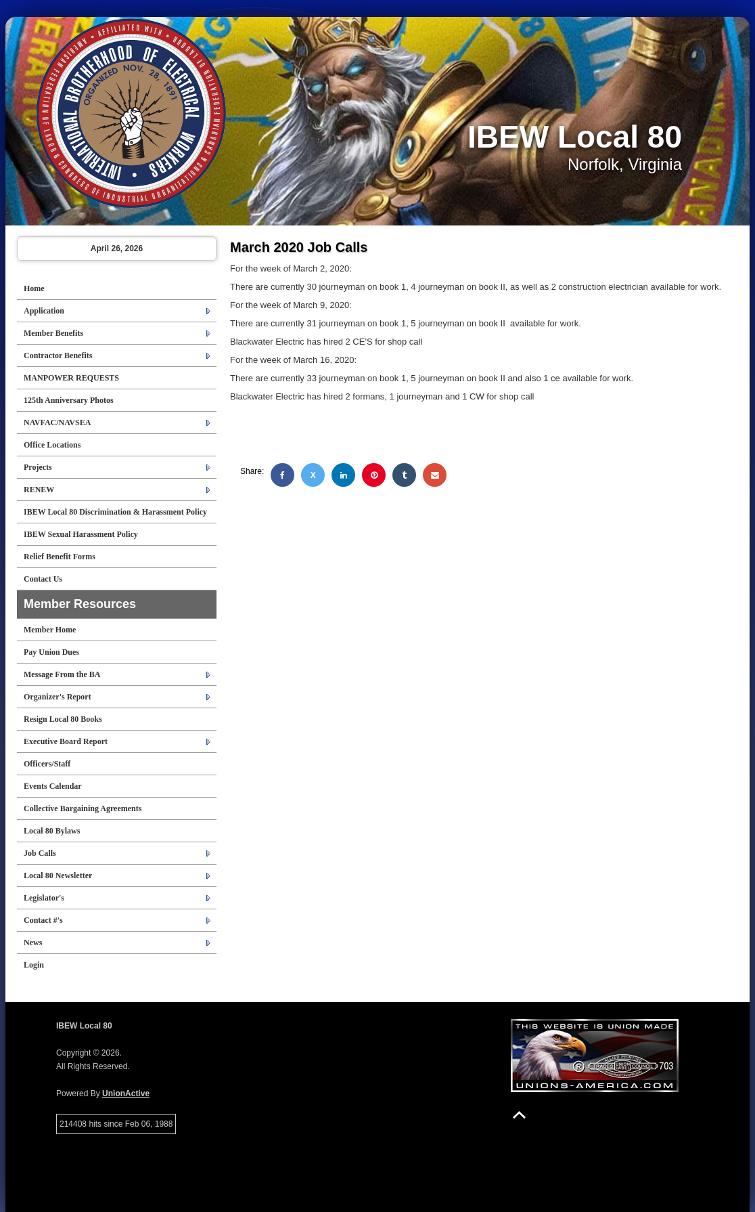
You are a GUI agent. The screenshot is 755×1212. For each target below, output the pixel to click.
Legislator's (44, 898)
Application (44, 311)
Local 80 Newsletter (58, 875)
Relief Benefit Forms (59, 556)
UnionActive (126, 1093)
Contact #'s (43, 920)
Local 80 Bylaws (52, 831)
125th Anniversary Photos (69, 400)
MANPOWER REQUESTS (71, 378)
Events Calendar (53, 786)
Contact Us (43, 579)
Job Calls (40, 853)
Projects (38, 467)
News (33, 942)
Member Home (50, 629)
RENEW (39, 489)
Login (34, 965)
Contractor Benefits (58, 355)
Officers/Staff (47, 764)
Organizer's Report (57, 696)
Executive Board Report (66, 741)
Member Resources (80, 604)
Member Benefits (53, 333)
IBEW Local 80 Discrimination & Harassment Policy (115, 512)
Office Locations (52, 445)
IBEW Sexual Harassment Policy (81, 534)
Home (34, 288)
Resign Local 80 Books (63, 719)
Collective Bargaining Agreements (82, 808)
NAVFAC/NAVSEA (57, 422)
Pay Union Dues (51, 652)
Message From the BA (62, 674)
